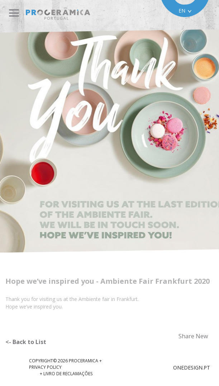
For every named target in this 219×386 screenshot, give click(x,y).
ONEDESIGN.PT (191, 367)
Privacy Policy (45, 367)
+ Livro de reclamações (66, 374)
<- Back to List (25, 342)
